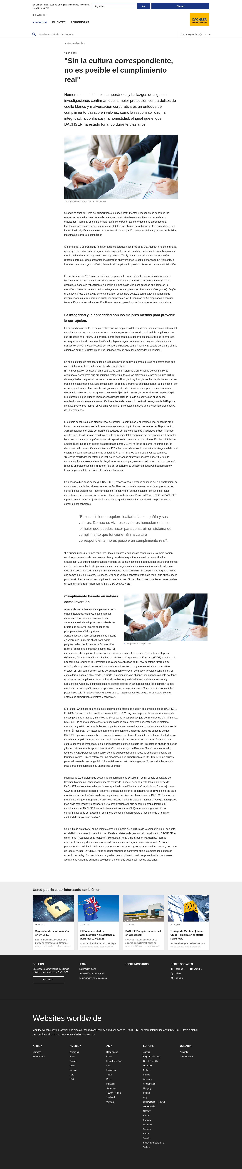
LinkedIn (177, 978)
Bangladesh (112, 1052)
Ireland (146, 1093)
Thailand (110, 1097)
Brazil (72, 1056)
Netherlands (149, 1106)
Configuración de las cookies (93, 978)
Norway (147, 1111)
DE (162, 1102)
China (109, 1056)
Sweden (147, 1138)
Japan (109, 1074)
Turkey (146, 1147)
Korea (109, 1079)
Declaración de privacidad (91, 973)
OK (143, 6)
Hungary (147, 1088)
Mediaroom (41, 22)
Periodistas (83, 22)
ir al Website (40, 14)
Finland (146, 1070)
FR (153, 1056)
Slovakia (147, 1129)
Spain (146, 1133)
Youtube (196, 969)
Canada (73, 1061)
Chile (72, 1065)
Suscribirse (48, 980)
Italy (145, 1097)
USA (72, 1079)
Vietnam (110, 1102)
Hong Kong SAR (114, 1061)
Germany (147, 1079)
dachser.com (89, 1034)
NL (158, 1056)
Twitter (176, 973)
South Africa (39, 1056)
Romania (147, 1124)
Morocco (37, 1052)
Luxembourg (149, 1102)
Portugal (147, 1120)
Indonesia (111, 1070)
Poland (146, 1115)
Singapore (111, 1088)
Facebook (177, 969)
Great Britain (149, 1083)
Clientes (62, 22)
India (108, 1065)
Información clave (87, 969)
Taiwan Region (113, 1093)
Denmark (147, 1065)
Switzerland (148, 1142)
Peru (72, 1074)
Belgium (147, 1056)
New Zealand (186, 1056)
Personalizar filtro (74, 43)
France (146, 1074)
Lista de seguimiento (191, 34)
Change (180, 6)
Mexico (73, 1070)
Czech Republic (150, 1061)
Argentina (74, 1052)
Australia (184, 1052)
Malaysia (110, 1083)
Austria (146, 1052)
